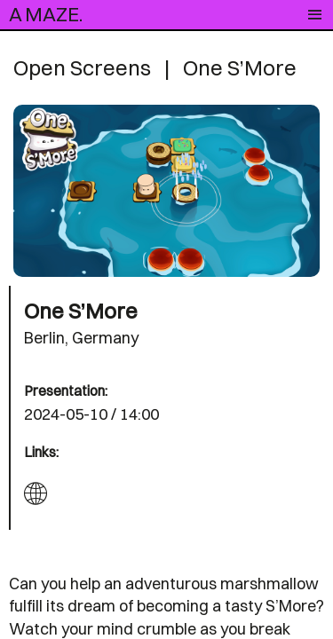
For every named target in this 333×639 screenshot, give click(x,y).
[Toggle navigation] (315, 15)
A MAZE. (46, 14)
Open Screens (82, 67)
